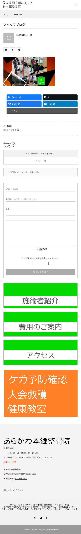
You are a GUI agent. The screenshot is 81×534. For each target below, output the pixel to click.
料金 (67, 505)
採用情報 (35, 509)
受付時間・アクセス (53, 505)
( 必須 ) (12, 189)
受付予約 (37, 505)
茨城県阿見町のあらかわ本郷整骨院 (45, 530)
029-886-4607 (21, 479)
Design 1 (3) (9, 143)
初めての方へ (24, 505)
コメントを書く (14, 130)
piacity (9, 125)
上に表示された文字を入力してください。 (40, 258)
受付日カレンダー (67, 507)
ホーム (13, 505)
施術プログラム (49, 507)
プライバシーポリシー (52, 509)
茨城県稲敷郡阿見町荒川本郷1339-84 (21, 474)
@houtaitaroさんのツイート (15, 490)
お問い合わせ (23, 509)
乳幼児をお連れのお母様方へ (17, 507)
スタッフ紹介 (8, 509)
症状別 (36, 507)
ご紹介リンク (71, 509)
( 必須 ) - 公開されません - (21, 199)
